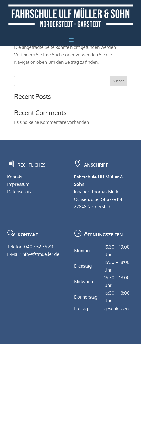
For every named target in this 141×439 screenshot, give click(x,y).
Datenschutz (19, 191)
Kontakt (15, 176)
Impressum (18, 184)
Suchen (118, 81)
